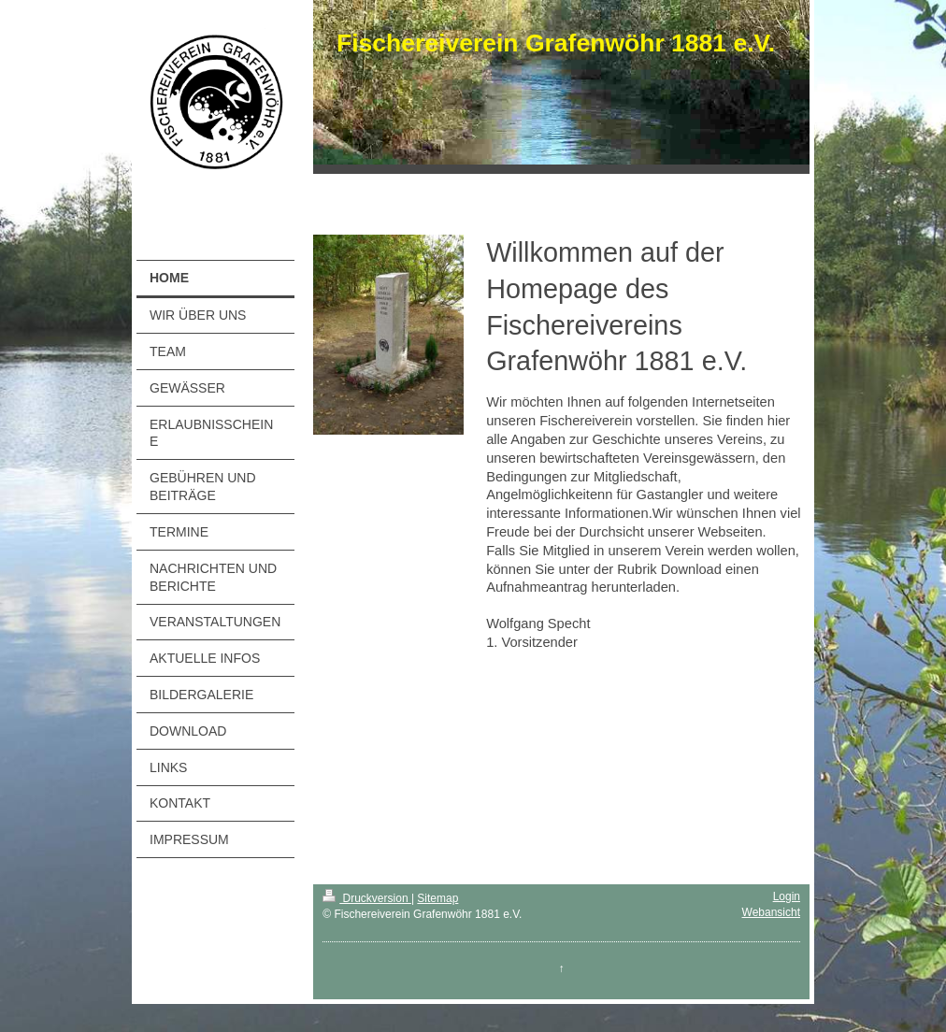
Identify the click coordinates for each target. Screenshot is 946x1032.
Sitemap (437, 898)
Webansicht (771, 912)
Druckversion (366, 898)
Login (786, 896)
